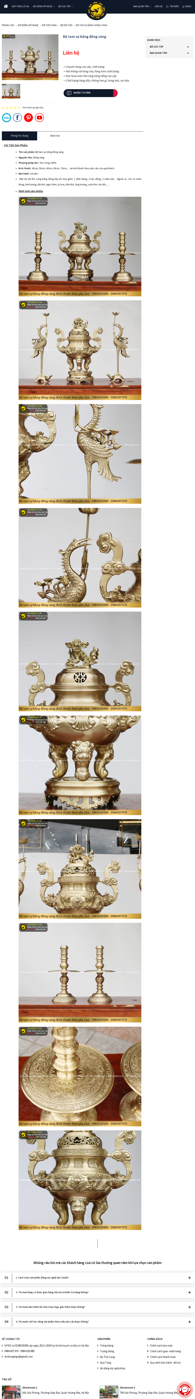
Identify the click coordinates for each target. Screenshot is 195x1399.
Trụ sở (6, 1380)
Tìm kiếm (174, 6)
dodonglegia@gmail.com (18, 1357)
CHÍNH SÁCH (154, 1339)
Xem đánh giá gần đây (33, 107)
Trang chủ (8, 25)
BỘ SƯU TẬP (64, 6)
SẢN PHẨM (103, 1339)
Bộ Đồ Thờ (66, 25)
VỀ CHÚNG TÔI (11, 1339)
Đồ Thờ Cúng (49, 25)
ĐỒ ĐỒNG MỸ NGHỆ (42, 6)
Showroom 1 (29, 1388)
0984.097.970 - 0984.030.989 (19, 1351)
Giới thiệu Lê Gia (20, 6)
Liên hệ (158, 6)
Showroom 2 (127, 1388)
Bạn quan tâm (141, 6)
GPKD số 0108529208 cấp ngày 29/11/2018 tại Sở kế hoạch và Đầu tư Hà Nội (46, 1346)
